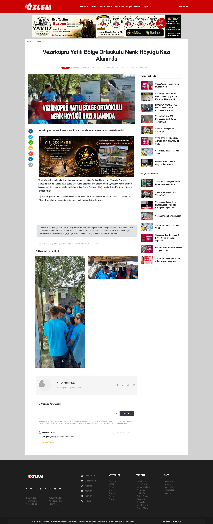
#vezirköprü (44, 244)
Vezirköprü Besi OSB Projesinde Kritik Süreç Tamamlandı (165, 119)
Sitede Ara (169, 481)
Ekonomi (84, 6)
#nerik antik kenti (82, 244)
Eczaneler (141, 490)
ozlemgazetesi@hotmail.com (69, 388)
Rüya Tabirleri (170, 490)
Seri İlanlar (141, 502)
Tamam (177, 521)
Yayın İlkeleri (31, 501)
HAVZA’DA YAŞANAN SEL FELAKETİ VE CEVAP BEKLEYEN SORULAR (166, 108)
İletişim (86, 501)
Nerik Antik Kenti (112, 187)
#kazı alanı (95, 244)
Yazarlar (86, 486)
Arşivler (86, 491)
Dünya (102, 6)
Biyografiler (169, 487)
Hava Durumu (142, 481)
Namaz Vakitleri (143, 487)
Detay (166, 521)
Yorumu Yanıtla (48, 442)
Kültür (110, 6)
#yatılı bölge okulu (58, 244)
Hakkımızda (31, 498)
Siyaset (137, 6)
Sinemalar (141, 499)
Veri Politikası (31, 504)
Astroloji (168, 493)
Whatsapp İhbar (55, 501)
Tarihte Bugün (142, 496)
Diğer (146, 6)
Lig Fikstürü (141, 493)
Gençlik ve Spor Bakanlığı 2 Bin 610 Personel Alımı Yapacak (167, 238)
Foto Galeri (88, 476)
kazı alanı (50, 200)
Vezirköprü (44, 180)
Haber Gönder (54, 504)
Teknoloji (119, 6)
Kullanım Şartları (55, 498)
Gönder (127, 413)
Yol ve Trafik (142, 484)
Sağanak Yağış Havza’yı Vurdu (168, 216)
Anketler (168, 484)
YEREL (93, 6)
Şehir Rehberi (142, 505)
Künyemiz (87, 496)
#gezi (70, 244)
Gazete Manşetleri (144, 508)
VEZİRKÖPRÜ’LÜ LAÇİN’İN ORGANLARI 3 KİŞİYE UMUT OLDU (167, 141)
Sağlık (129, 6)
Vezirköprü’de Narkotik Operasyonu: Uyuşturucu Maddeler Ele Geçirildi (166, 96)
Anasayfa (31, 41)
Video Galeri (88, 481)
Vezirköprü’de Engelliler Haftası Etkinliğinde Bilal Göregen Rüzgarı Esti (165, 205)
